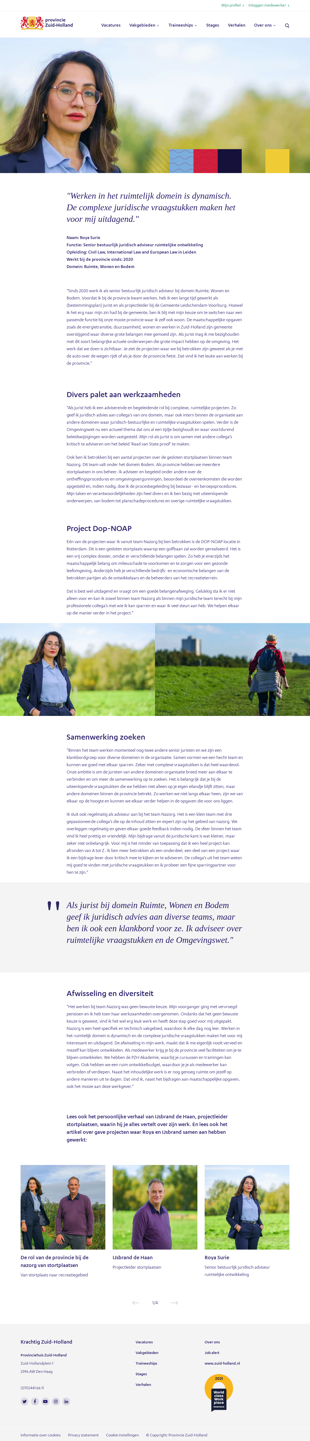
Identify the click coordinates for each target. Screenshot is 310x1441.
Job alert (212, 1353)
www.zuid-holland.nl (222, 1364)
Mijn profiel (231, 6)
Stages (212, 25)
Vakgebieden (142, 25)
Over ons (263, 25)
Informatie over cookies (41, 1436)
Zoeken (287, 25)
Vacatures (111, 25)
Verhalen (236, 25)
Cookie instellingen (122, 1436)
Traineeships (181, 25)
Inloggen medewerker (267, 6)
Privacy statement (83, 1436)
